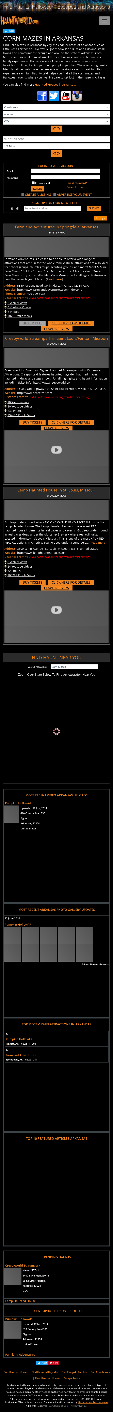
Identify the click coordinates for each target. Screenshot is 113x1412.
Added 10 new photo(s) (95, 964)
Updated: (35, 1324)
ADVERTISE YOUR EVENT (74, 194)
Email (9, 171)
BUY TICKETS (32, 323)
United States (28, 828)
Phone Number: (15, 294)
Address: (10, 285)
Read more (54, 279)
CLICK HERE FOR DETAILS (71, 323)
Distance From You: (17, 298)
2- (7, 1050)
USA (25, 1291)
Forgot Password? (76, 183)
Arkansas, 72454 (30, 823)
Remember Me (41, 183)
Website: (10, 289)
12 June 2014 (12, 918)
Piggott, (24, 818)
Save (55, 1363)
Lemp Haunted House (20, 1301)
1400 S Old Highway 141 (36, 1275)
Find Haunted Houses (16, 1372)
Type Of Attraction (37, 667)
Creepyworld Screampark (22, 1265)
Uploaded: (33, 808)
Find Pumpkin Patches (74, 1372)
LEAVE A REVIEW (56, 329)
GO (56, 128)
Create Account (75, 187)
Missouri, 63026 (32, 1285)
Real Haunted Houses (48, 1378)
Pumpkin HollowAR (18, 803)
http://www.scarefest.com (34, 393)
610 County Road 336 (32, 813)
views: (31, 1270)
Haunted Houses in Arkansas (55, 84)
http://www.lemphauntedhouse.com (41, 553)
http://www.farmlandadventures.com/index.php (49, 289)
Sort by (101, 218)
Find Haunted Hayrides (45, 1372)
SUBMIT (94, 208)
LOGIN (37, 188)
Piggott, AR (21, 1043)
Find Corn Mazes (100, 1372)
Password (12, 178)
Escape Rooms (72, 1378)
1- (7, 1034)
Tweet (11, 31)
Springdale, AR (22, 1059)
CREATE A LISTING (38, 194)
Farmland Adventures (21, 1055)
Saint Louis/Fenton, (34, 1280)
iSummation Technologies (93, 1402)
